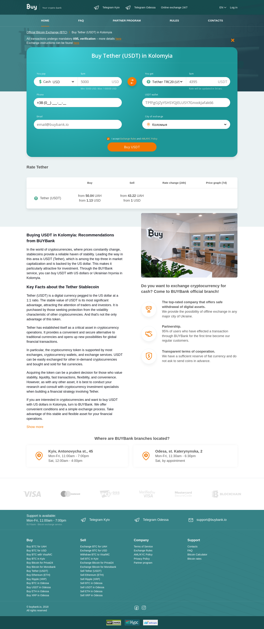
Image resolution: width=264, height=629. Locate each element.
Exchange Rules (128, 138)
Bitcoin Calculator (197, 554)
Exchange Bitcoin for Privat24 (97, 562)
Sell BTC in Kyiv (89, 558)
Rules (174, 20)
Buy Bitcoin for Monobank (41, 566)
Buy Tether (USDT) (37, 570)
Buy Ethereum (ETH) (38, 574)
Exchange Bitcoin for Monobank (98, 566)
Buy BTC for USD (37, 550)
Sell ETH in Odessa (91, 591)
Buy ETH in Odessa (38, 591)
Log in (233, 7)
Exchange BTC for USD (93, 550)
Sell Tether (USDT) (90, 570)
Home (45, 20)
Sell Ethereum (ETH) (92, 574)
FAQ (81, 20)
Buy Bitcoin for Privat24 (40, 562)
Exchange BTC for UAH (93, 546)
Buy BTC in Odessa (38, 583)
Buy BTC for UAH (37, 546)
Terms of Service (143, 546)
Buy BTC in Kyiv (36, 558)
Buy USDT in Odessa (39, 587)
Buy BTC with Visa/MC (39, 554)
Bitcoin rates (194, 558)
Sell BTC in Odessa (91, 583)
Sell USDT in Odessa (92, 587)
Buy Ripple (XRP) (37, 579)
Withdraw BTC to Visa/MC (95, 554)
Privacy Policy (142, 558)
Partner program (127, 20)
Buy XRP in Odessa (38, 595)
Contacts (215, 20)
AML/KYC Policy (149, 138)
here (118, 38)
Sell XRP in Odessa (91, 595)
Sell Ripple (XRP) (90, 579)
